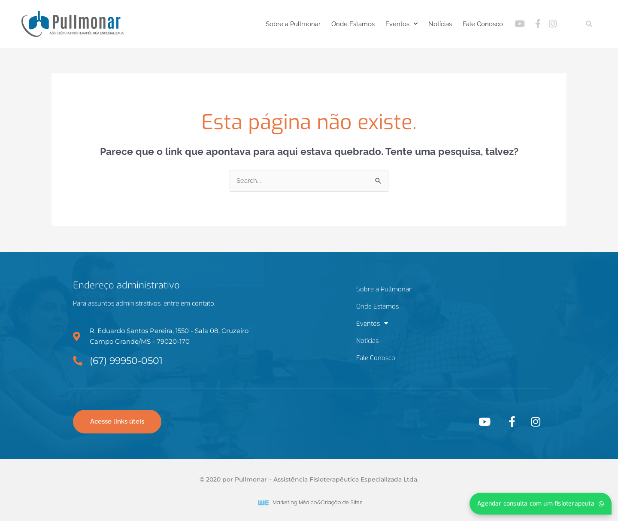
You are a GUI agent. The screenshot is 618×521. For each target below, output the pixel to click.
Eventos (401, 23)
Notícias (440, 24)
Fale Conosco (483, 24)
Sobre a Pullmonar (293, 24)
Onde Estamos (353, 24)
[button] (589, 23)
